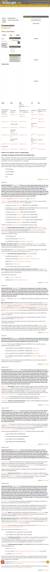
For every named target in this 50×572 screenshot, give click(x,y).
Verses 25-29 (4, 483)
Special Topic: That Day (6, 314)
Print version (13, 48)
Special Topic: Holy (43, 310)
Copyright (12, 50)
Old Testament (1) (14, 59)
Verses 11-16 (4, 367)
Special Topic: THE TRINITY (12, 559)
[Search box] (13, 42)
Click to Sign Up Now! (42, 1)
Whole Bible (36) (14, 57)
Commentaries (11, 18)
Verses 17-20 (4, 408)
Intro (2, 38)
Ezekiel (4, 22)
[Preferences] (48, 6)
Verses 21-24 (4, 447)
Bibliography (13, 51)
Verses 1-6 (4, 182)
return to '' (43, 179)
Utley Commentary (13, 20)
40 (17, 35)
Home (3, 18)
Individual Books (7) (15, 61)
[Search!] (19, 42)
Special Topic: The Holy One (30, 310)
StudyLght (9, 2)
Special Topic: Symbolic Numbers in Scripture (16, 326)
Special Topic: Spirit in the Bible (25, 557)
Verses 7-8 (4, 285)
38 (4, 35)
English (4, 20)
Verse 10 (3, 335)
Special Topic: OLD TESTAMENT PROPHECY (32, 509)
